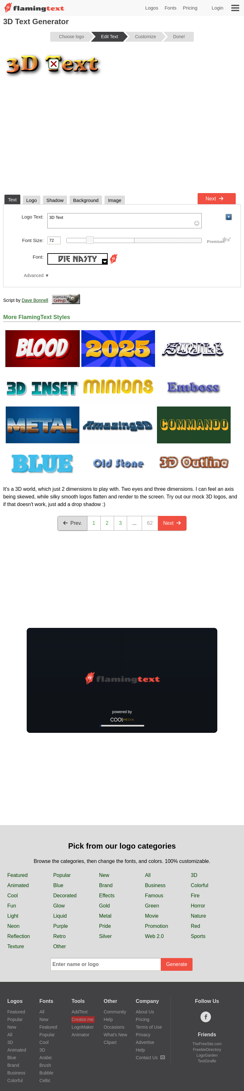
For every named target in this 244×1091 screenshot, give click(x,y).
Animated (18, 885)
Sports (198, 936)
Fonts (171, 7)
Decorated (65, 895)
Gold (104, 905)
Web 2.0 (154, 936)
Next (215, 198)
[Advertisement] (122, 142)
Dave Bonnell (35, 300)
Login (217, 7)
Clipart (110, 1042)
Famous (154, 895)
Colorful (199, 885)
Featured (17, 875)
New (104, 875)
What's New (115, 1034)
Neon (13, 926)
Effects (107, 895)
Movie (152, 916)
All (148, 875)
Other (59, 946)
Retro (59, 936)
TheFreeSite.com (207, 1044)
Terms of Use (149, 1027)
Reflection (18, 936)
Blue (58, 885)
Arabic (45, 1057)
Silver (105, 936)
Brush (45, 1065)
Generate (176, 964)
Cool (12, 895)
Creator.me (82, 1019)
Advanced (34, 275)
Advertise (145, 1042)
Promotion (156, 926)
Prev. (72, 523)
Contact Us (150, 1057)
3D (194, 875)
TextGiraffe (207, 1061)
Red (195, 926)
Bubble (46, 1072)
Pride (105, 926)
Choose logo (71, 36)
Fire (195, 895)
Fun (11, 905)
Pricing (190, 7)
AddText (79, 1011)
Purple (60, 926)
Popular (62, 875)
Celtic (45, 1080)
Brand (106, 885)
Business (155, 885)
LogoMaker (82, 1027)
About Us (145, 1011)
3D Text (124, 220)
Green (152, 905)
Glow (58, 905)
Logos (151, 7)
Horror (198, 905)
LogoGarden (207, 1055)
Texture (15, 946)
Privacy (143, 1034)
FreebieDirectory (207, 1049)
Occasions (114, 1027)
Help (108, 1019)
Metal (105, 916)
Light (12, 916)
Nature (198, 916)
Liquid (60, 916)
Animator (80, 1034)
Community (115, 1011)
